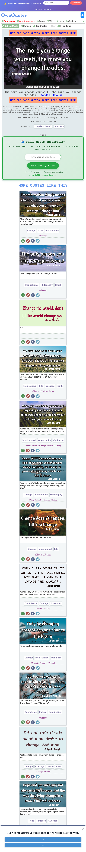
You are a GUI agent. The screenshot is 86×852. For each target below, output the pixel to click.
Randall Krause (51, 97)
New (53, 26)
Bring (54, 510)
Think (38, 510)
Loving (58, 456)
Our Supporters (26, 21)
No (43, 845)
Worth (50, 456)
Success (59, 133)
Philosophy (47, 295)
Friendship (65, 26)
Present (52, 673)
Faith (58, 777)
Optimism (58, 451)
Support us (9, 21)
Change (31, 241)
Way (32, 510)
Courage (44, 614)
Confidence (31, 614)
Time (35, 456)
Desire (50, 777)
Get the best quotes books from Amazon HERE (43, 34)
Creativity (56, 614)
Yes (43, 839)
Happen (47, 565)
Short (58, 295)
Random (27, 26)
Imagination (55, 722)
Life (41, 396)
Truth (60, 396)
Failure (42, 722)
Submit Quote (11, 26)
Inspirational (43, 133)
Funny (42, 21)
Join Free (76, 3)
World (39, 619)
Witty (52, 21)
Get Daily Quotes (43, 174)
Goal (40, 241)
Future (43, 673)
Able (52, 402)
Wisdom (72, 21)
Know (28, 456)
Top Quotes (41, 26)
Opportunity (44, 451)
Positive (45, 402)
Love (61, 21)
